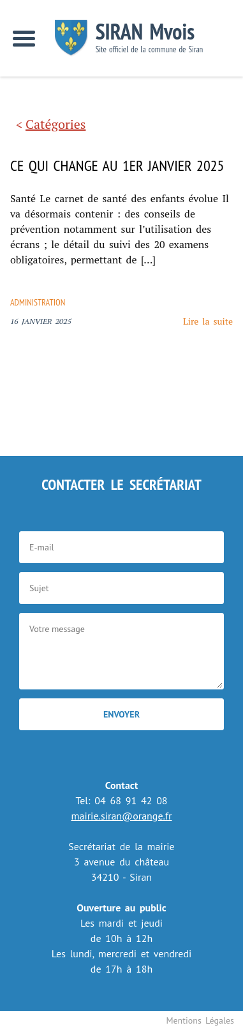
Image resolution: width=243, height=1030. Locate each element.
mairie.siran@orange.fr (121, 815)
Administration (37, 302)
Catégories (55, 124)
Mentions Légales (200, 1020)
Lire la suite (208, 321)
